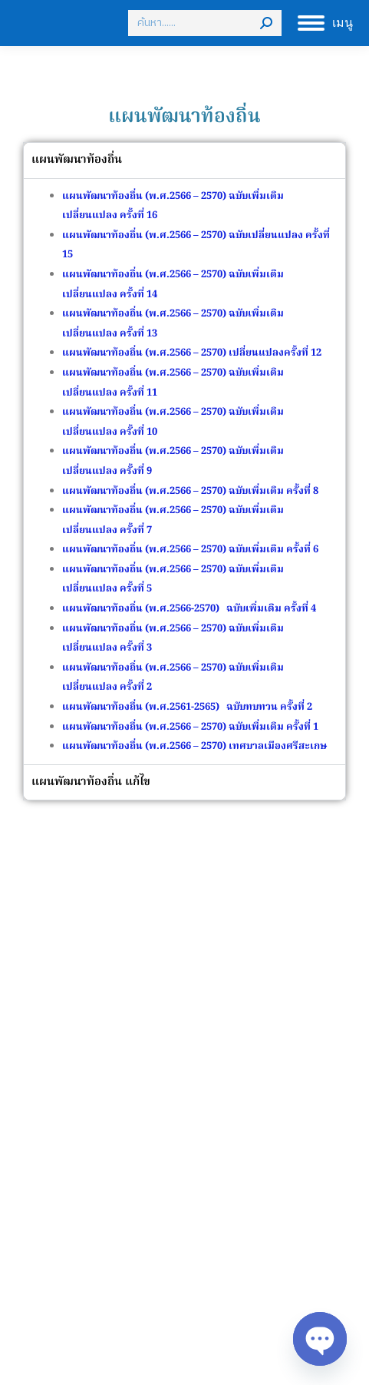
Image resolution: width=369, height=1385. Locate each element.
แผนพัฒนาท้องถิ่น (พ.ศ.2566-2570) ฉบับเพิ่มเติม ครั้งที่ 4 (190, 609)
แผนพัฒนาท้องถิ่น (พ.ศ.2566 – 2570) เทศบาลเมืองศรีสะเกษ (194, 746)
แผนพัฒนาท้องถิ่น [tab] (76, 160)
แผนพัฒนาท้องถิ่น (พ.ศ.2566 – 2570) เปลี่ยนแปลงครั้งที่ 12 (191, 353)
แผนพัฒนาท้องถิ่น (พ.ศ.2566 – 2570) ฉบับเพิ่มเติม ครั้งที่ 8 (190, 491)
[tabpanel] (184, 471)
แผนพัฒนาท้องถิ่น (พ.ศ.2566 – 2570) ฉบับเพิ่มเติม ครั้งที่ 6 (190, 550)
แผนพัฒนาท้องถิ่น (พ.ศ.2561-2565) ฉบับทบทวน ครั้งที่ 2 (187, 707)
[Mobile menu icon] (325, 23)
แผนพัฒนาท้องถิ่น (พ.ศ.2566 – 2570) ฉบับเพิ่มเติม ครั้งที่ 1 (190, 727)
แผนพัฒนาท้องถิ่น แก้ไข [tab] (90, 782)
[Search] (205, 23)
